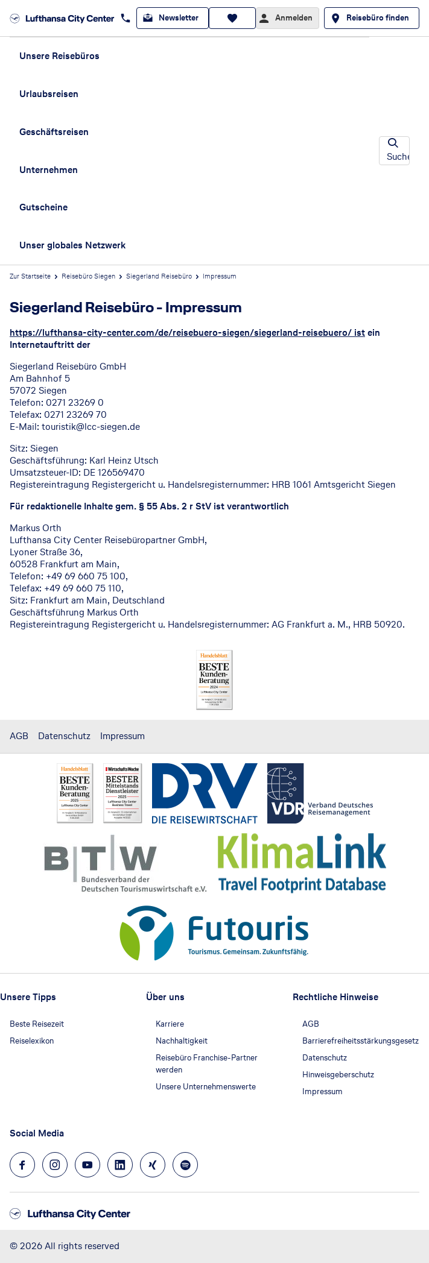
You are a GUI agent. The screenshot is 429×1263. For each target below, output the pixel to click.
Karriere (170, 1024)
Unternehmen (48, 169)
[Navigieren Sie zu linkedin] (120, 1164)
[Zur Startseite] (62, 18)
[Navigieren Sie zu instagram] (55, 1164)
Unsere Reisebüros (59, 55)
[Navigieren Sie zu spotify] (185, 1164)
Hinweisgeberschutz (338, 1074)
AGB (19, 735)
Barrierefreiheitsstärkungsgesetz (360, 1041)
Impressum (122, 735)
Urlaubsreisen (48, 93)
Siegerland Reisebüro (159, 276)
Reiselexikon (32, 1041)
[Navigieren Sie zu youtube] (87, 1164)
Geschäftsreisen (54, 131)
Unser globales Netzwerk (72, 245)
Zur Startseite (30, 276)
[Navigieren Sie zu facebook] (22, 1164)
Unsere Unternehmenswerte (206, 1086)
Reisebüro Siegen (88, 276)
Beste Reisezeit (37, 1024)
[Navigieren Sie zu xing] (152, 1164)
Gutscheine (43, 207)
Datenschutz (64, 735)
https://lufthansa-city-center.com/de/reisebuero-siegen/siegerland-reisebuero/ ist (187, 332)
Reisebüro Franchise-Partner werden (207, 1064)
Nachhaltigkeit (182, 1041)
